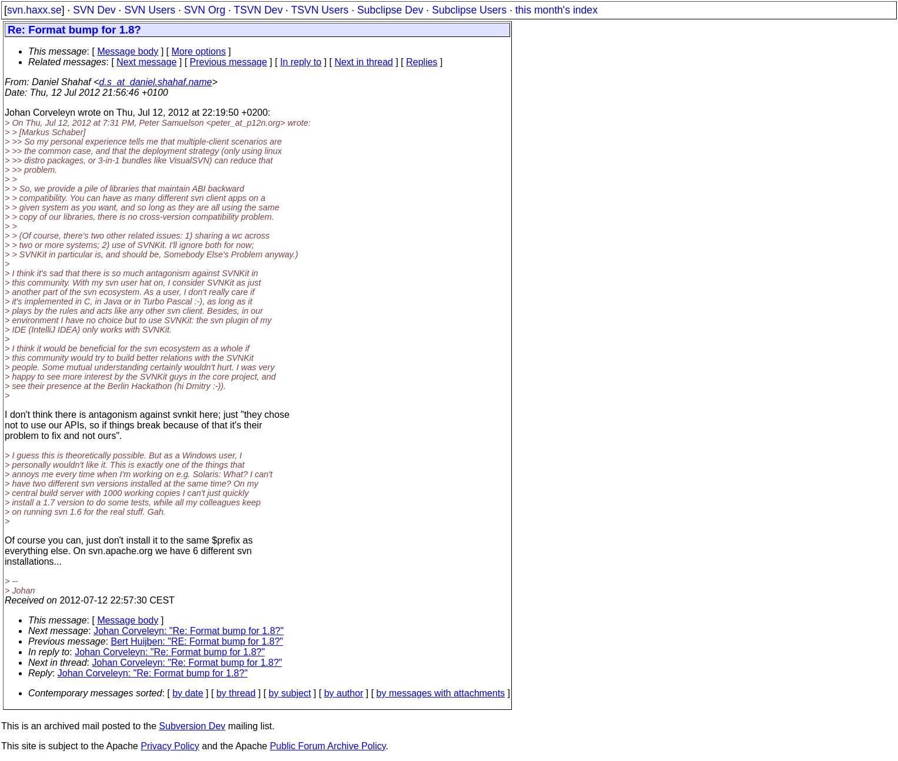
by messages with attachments (440, 693)
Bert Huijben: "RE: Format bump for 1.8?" (197, 641)
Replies (421, 62)
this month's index (556, 10)
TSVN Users (320, 10)
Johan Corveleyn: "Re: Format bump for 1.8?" (188, 631)
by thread (236, 693)
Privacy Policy (169, 746)
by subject (290, 693)
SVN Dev (94, 10)
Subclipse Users (469, 10)
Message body (127, 51)
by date (187, 693)
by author (343, 693)
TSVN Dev (258, 10)
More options (199, 51)
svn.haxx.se (34, 10)
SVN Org (204, 10)
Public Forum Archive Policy (328, 746)
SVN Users (149, 10)
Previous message (228, 62)
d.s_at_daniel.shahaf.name (155, 82)
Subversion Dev (192, 726)
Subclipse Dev (390, 10)
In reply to (300, 62)
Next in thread (363, 62)
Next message (146, 62)
